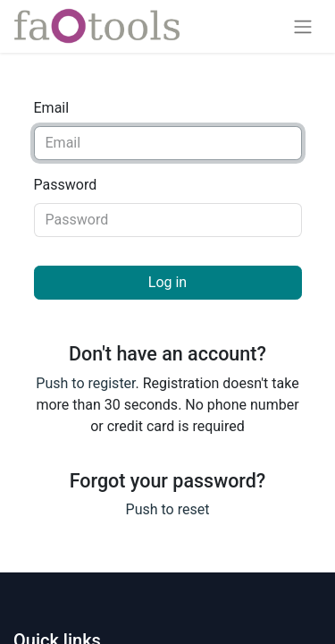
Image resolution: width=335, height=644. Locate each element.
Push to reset (168, 509)
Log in (167, 282)
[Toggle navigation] (303, 26)
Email (52, 107)
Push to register (85, 383)
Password (65, 184)
